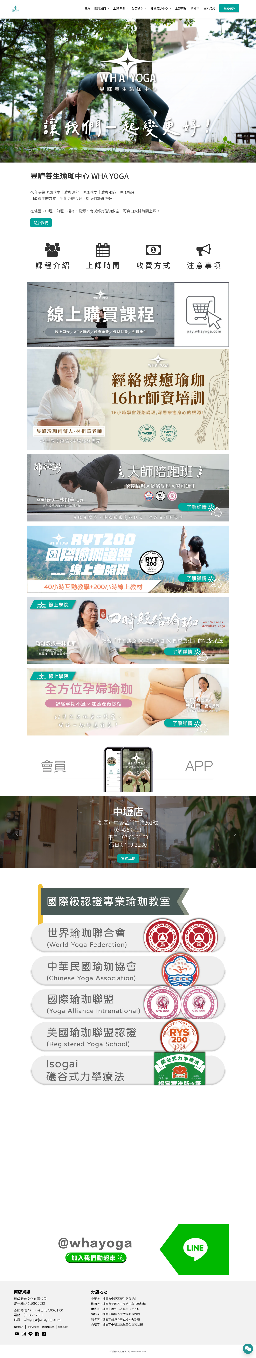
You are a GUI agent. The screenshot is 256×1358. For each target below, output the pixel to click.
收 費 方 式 (153, 265)
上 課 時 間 (103, 265)
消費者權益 (33, 1327)
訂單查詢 (63, 1327)
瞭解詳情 (128, 858)
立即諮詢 (209, 8)
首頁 (87, 8)
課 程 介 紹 (52, 265)
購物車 (195, 8)
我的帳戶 (229, 8)
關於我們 (100, 8)
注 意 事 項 (204, 265)
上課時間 (119, 8)
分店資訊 (137, 8)
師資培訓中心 (159, 8)
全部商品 (181, 8)
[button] (19, 832)
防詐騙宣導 (48, 1327)
